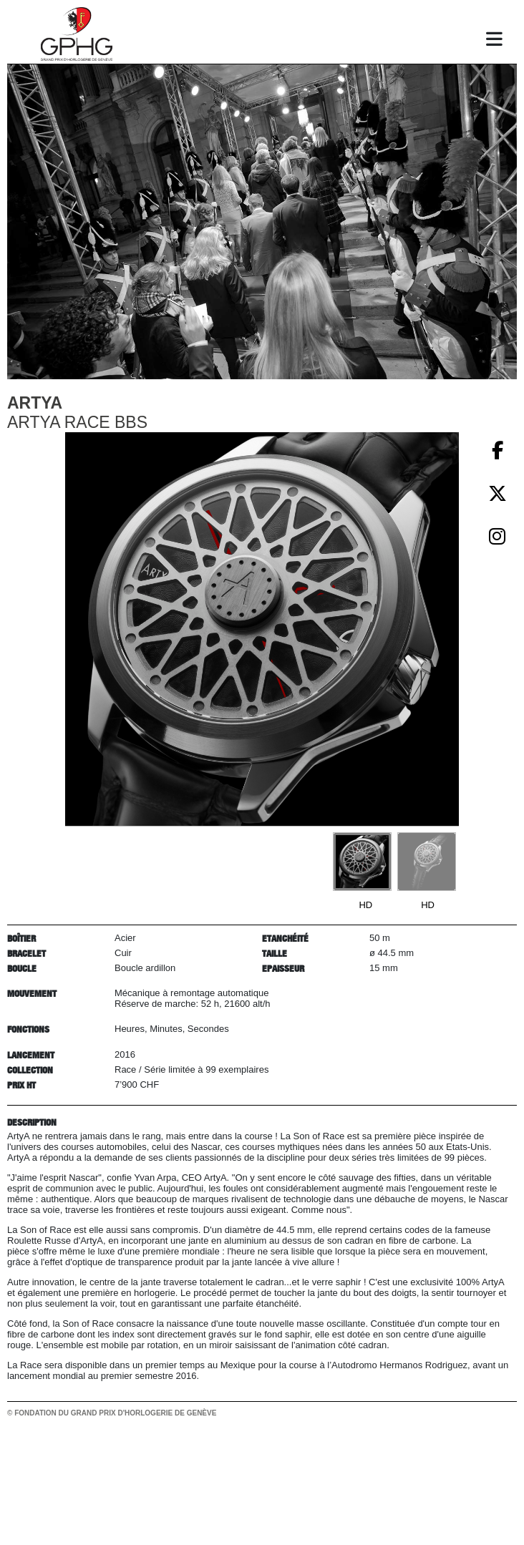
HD (365, 905)
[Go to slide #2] (426, 861)
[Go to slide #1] (362, 861)
